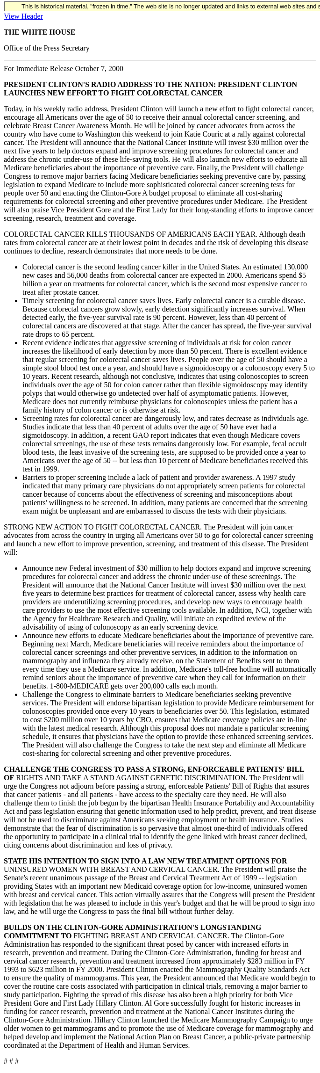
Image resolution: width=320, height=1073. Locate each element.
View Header (23, 16)
